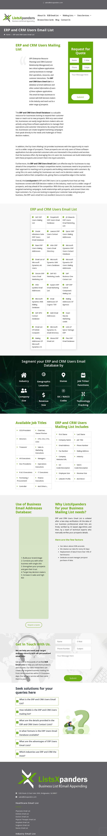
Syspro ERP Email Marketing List (53, 288)
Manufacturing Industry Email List (27, 791)
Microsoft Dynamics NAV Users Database (53, 262)
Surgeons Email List (23, 761)
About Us (41, 15)
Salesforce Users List (23, 816)
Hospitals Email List (22, 758)
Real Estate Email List (23, 783)
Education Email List (23, 794)
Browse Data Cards (46, 20)
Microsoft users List (23, 819)
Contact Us (65, 20)
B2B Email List (54, 15)
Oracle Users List (22, 825)
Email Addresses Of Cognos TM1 (52, 302)
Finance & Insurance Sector (25, 786)
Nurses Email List (22, 764)
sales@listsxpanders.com (54, 3)
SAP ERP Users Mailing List (37, 220)
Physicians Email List (23, 746)
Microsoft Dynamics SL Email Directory (53, 330)
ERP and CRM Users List (24, 808)
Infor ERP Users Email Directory (52, 248)
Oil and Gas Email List (23, 789)
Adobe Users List (22, 811)
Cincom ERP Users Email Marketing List (38, 276)
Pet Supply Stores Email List (25, 780)
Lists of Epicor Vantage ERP (68, 330)
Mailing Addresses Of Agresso (68, 302)
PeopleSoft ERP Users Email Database (53, 220)
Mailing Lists (69, 15)
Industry (24, 381)
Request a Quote (34, 551)
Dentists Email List (22, 749)
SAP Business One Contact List (68, 276)
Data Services (84, 15)
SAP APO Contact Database (37, 316)
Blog (57, 20)
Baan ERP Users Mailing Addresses (37, 248)
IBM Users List (21, 822)
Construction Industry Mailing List (27, 777)
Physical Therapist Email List (26, 755)
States (63, 381)
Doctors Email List (22, 752)
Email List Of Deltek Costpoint (37, 330)
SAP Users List (21, 814)
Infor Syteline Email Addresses (37, 288)
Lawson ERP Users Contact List (53, 234)
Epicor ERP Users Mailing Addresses (68, 234)
